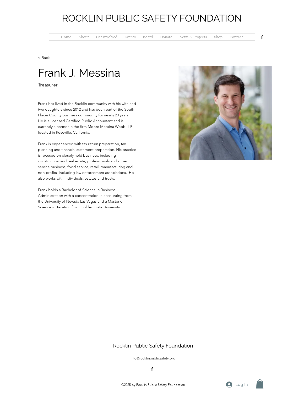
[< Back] (47, 57)
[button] (260, 383)
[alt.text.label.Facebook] (262, 37)
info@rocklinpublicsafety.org (152, 358)
